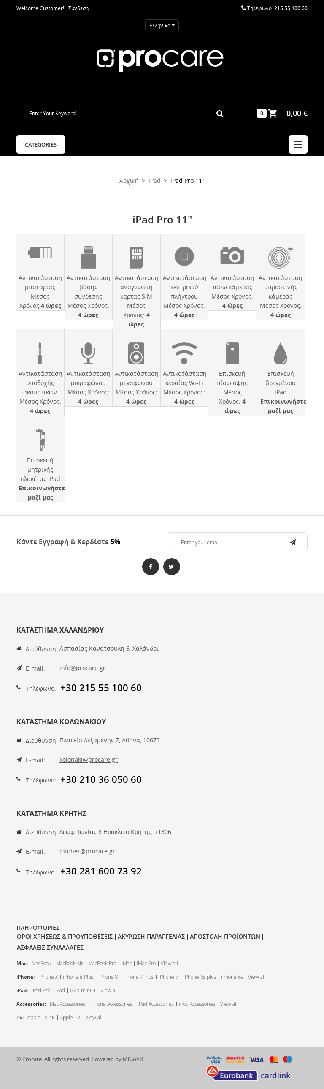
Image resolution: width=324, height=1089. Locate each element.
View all (169, 963)
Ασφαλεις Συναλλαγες (50, 947)
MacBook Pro (102, 963)
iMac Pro (146, 963)
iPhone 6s (232, 976)
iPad (60, 990)
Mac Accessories (67, 1004)
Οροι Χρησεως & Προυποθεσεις (65, 936)
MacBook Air (69, 963)
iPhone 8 (108, 976)
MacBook (41, 963)
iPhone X (48, 976)
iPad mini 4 (82, 990)
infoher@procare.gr (87, 851)
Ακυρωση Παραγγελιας (151, 936)
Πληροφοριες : (39, 927)
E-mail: (35, 668)
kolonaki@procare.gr (88, 759)
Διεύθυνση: (42, 649)
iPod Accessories (197, 1004)
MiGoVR (133, 1059)
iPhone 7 (168, 976)
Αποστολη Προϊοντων (225, 936)
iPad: (22, 990)
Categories (41, 144)
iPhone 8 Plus (78, 976)
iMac (127, 963)
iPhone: (25, 976)
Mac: (22, 963)
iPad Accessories (156, 1004)
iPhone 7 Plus (138, 976)
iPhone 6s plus (200, 976)
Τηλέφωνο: (41, 688)
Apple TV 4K (41, 1017)
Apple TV (70, 1017)
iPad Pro (41, 990)
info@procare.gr (82, 668)
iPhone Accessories (111, 1004)
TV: (20, 1017)
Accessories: (31, 1004)
